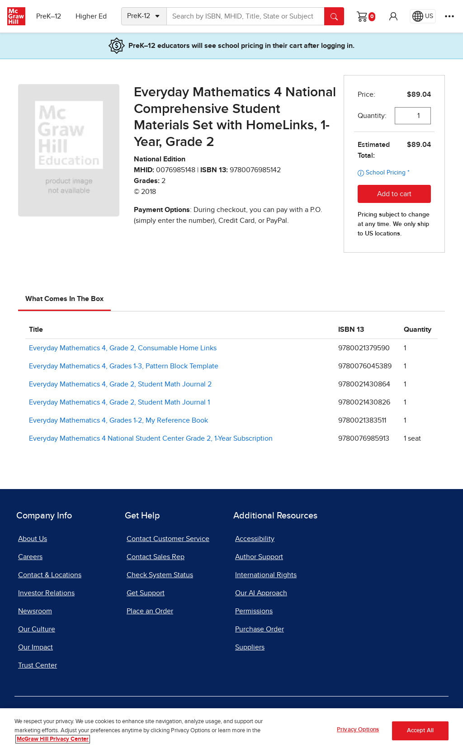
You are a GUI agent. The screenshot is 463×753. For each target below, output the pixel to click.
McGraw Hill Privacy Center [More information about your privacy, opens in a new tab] (53, 739)
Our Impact (35, 647)
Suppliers (250, 647)
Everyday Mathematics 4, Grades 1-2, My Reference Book (118, 420)
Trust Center (37, 665)
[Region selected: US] (423, 16)
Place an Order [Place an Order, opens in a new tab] (150, 611)
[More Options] (449, 16)
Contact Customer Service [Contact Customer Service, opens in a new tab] (168, 538)
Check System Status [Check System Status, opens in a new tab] (160, 575)
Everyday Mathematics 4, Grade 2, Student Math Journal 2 (120, 384)
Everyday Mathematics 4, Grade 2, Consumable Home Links (123, 348)
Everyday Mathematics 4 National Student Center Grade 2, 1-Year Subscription (151, 438)
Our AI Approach (261, 593)
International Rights (266, 575)
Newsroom (35, 611)
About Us (32, 538)
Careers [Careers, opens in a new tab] (30, 556)
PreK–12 (48, 16)
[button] (393, 16)
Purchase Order (259, 629)
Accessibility (254, 538)
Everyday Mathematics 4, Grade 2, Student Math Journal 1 (119, 402)
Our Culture (36, 629)
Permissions (254, 611)
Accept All (420, 731)
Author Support (259, 556)
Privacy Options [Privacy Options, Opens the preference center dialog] (358, 730)
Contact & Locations (49, 575)
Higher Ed (91, 16)
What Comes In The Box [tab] (64, 298)
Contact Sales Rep (155, 556)
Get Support (146, 593)
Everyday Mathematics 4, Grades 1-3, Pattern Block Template (123, 366)
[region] (231, 730)
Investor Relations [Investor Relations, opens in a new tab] (46, 593)
